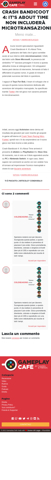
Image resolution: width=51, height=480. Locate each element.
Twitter (12, 92)
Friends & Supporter (10, 410)
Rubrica (5, 384)
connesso (15, 338)
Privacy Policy (7, 405)
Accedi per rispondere (37, 261)
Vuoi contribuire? (8, 407)
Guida (4, 386)
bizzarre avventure (22, 169)
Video (4, 381)
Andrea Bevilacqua (30, 40)
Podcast (5, 389)
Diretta (4, 392)
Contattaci (25, 424)
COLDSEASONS (21, 217)
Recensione (6, 378)
